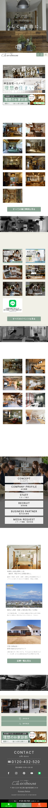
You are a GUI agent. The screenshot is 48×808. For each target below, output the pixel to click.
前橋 (9, 621)
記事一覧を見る (24, 661)
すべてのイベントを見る (24, 319)
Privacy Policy (24, 791)
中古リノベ (10, 585)
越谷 (9, 546)
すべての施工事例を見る (24, 209)
